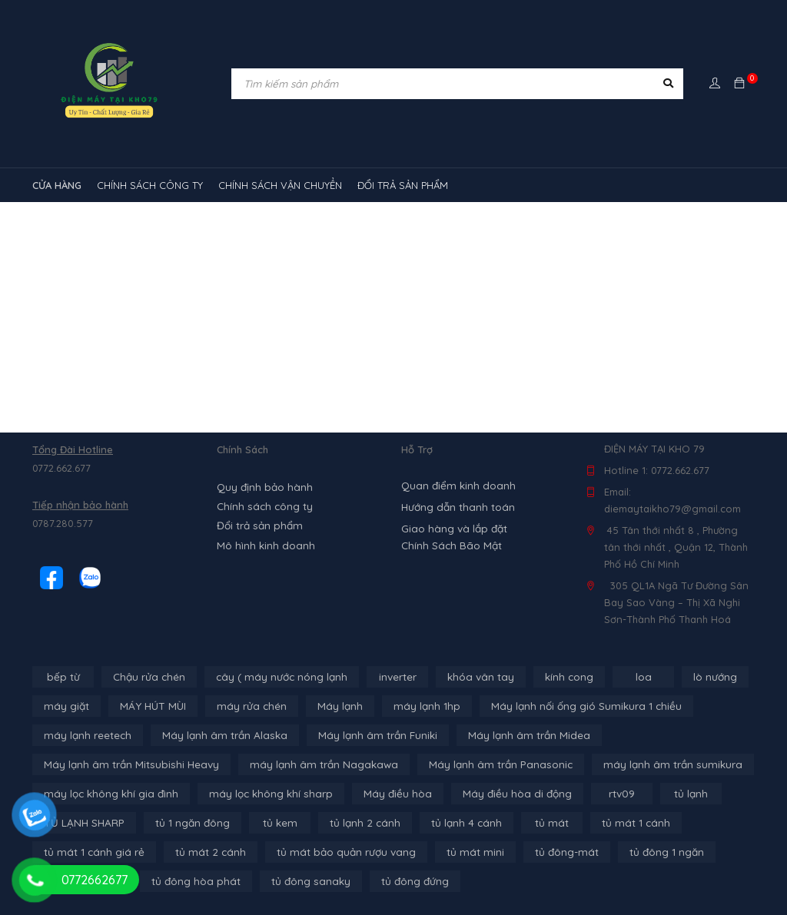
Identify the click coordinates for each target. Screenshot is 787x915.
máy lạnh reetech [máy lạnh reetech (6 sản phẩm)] (86, 735)
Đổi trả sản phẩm (257, 523)
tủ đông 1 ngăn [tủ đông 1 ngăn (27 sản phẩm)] (641, 852)
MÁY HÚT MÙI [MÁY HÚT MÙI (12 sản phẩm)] (149, 706)
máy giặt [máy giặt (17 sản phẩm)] (65, 706)
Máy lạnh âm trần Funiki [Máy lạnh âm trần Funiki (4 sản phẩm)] (364, 735)
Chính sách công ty (263, 505)
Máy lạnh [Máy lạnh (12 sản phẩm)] (328, 706)
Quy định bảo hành (263, 486)
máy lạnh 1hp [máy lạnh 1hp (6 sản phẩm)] (411, 706)
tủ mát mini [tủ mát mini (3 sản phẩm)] (455, 852)
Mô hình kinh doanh (263, 541)
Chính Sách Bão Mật (449, 545)
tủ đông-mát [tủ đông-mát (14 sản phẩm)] (543, 852)
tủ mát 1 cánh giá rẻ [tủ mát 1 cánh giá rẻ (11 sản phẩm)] (91, 852)
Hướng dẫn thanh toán (455, 507)
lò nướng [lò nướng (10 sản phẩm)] (703, 677)
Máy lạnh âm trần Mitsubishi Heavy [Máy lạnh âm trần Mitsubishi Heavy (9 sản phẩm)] (127, 764)
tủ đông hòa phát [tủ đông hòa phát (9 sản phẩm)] (192, 881)
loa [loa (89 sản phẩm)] (631, 677)
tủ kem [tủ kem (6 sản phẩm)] (274, 823)
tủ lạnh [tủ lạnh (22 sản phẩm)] (670, 793)
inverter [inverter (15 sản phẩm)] (390, 677)
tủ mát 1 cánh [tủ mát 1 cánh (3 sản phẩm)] (621, 823)
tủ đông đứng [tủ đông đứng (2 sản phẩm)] (405, 881)
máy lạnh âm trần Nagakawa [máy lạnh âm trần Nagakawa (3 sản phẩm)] (310, 764)
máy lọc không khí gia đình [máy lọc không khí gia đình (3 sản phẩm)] (108, 793)
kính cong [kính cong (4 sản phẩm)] (558, 677)
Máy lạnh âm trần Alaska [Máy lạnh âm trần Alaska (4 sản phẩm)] (217, 735)
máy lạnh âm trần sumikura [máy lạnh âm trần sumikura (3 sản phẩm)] (642, 764)
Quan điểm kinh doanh (455, 485)
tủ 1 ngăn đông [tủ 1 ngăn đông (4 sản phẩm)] (187, 823)
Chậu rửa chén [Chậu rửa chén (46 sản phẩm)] (147, 677)
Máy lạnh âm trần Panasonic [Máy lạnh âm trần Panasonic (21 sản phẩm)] (478, 764)
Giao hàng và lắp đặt (452, 528)
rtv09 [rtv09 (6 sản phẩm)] (601, 793)
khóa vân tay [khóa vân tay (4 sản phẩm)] (471, 677)
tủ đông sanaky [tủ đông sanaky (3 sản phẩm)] (303, 881)
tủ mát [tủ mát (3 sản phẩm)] (538, 823)
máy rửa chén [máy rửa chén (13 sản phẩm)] (243, 706)
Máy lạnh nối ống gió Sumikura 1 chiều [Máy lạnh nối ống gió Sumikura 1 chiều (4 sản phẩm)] (565, 706)
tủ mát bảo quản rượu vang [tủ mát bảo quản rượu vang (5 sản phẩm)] (331, 852)
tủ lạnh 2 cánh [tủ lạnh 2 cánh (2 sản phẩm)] (357, 823)
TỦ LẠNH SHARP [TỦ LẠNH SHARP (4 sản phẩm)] (82, 823)
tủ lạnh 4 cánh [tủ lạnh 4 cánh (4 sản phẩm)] (455, 823)
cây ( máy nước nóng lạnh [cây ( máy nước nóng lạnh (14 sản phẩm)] (276, 677)
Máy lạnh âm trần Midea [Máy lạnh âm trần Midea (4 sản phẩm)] (509, 735)
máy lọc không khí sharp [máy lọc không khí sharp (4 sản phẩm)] (262, 793)
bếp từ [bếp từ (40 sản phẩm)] (63, 677)
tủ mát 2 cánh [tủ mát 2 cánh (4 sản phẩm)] (201, 852)
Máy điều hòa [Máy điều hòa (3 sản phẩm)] (383, 793)
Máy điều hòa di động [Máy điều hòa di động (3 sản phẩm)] (499, 793)
